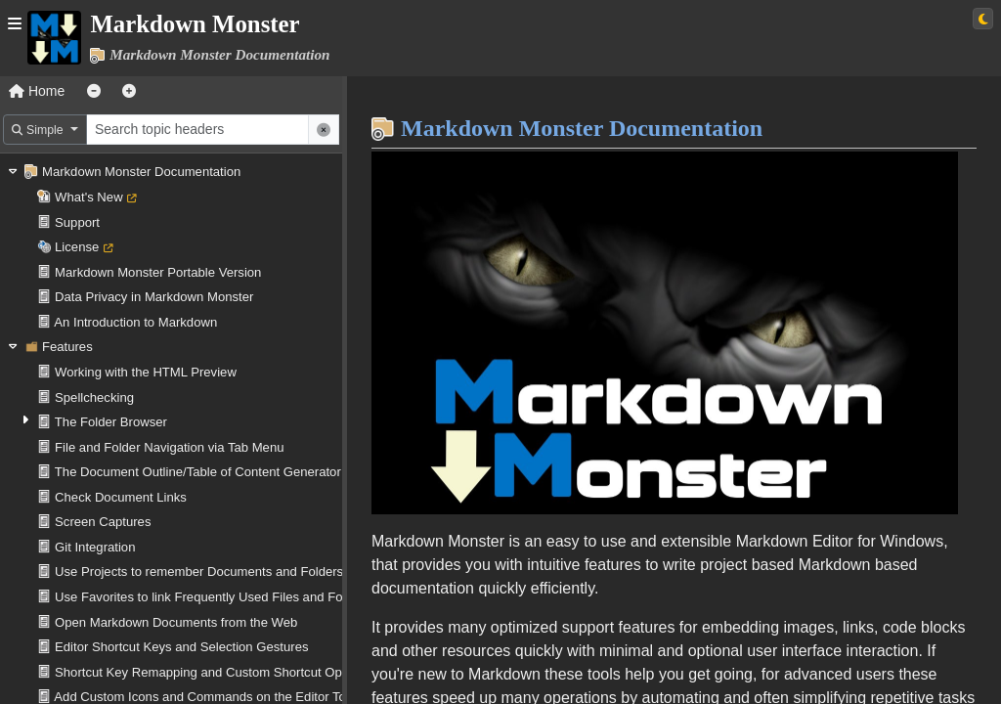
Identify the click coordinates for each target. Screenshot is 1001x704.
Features (67, 346)
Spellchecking (94, 397)
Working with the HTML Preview (146, 372)
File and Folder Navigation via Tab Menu (169, 447)
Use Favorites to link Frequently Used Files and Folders (212, 597)
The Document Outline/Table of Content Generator (198, 471)
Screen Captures (103, 521)
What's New (89, 197)
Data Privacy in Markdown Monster (154, 296)
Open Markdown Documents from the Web (176, 622)
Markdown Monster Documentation (141, 171)
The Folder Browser (111, 422)
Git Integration (95, 547)
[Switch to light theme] (983, 18)
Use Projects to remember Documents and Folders (199, 571)
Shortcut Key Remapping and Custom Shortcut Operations (221, 672)
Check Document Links (121, 497)
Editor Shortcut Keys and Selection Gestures (181, 646)
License (77, 247)
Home (37, 91)
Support (77, 222)
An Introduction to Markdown (135, 322)
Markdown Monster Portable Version (158, 272)
